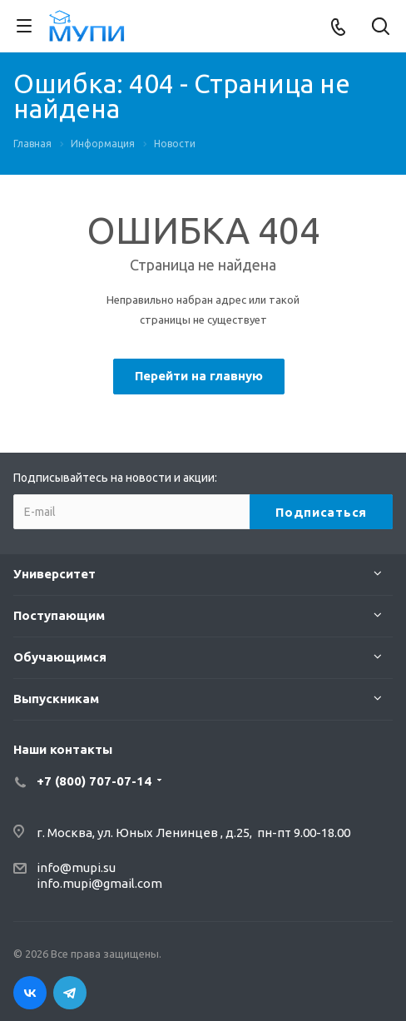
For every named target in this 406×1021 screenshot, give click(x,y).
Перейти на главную (199, 376)
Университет (54, 574)
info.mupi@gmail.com (99, 883)
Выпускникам (56, 698)
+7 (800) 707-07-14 (94, 781)
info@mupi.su (76, 867)
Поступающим (59, 615)
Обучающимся (59, 657)
